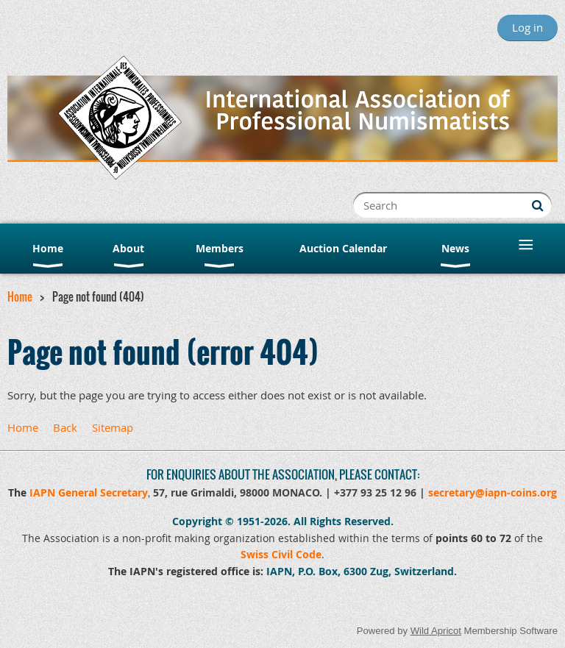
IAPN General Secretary (88, 492)
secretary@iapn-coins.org (492, 492)
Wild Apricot (436, 630)
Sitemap (112, 427)
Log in (527, 27)
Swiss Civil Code (281, 554)
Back (65, 427)
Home (19, 296)
